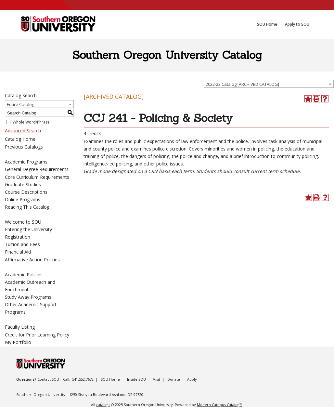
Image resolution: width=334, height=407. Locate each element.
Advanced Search (23, 130)
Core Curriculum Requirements (37, 177)
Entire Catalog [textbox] (20, 104)
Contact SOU (48, 379)
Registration (17, 237)
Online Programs (22, 199)
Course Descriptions (26, 192)
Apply (192, 379)
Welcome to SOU (23, 222)
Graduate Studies (23, 184)
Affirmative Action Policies (32, 259)
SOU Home (110, 379)
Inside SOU (136, 379)
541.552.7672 (83, 379)
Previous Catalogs (24, 147)
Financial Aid (18, 252)
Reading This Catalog (27, 207)
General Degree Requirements (37, 169)
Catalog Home (20, 139)
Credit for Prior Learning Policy (37, 335)
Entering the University (28, 229)
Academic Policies (24, 274)
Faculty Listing (20, 327)
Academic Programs (26, 162)
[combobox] (269, 84)
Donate (173, 379)
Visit (156, 379)
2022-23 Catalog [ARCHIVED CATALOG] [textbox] (242, 84)
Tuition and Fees (22, 244)
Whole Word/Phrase (31, 122)
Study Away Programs (28, 297)
